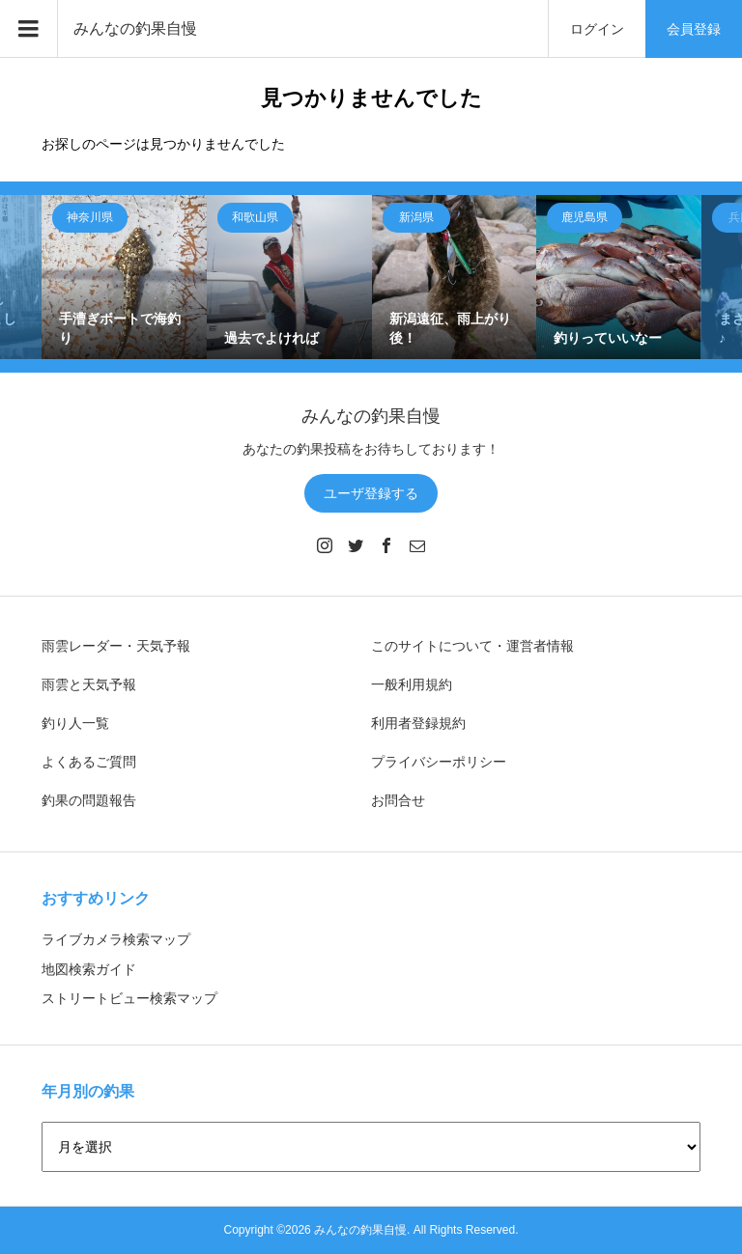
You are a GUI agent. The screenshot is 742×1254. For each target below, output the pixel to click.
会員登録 (694, 29)
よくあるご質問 (89, 761)
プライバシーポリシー (438, 761)
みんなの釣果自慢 (135, 28)
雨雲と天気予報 (89, 684)
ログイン (597, 29)
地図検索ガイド (89, 969)
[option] (124, 277)
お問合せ (398, 800)
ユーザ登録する (371, 493)
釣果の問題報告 (89, 800)
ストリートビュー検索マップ (129, 998)
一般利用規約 (411, 684)
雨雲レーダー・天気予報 (116, 646)
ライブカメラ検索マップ (116, 939)
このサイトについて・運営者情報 (472, 646)
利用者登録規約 (418, 723)
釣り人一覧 (75, 723)
